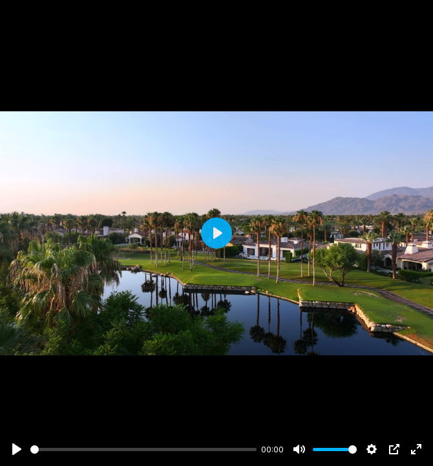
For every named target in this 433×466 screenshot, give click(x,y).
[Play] (16, 449)
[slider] (143, 449)
